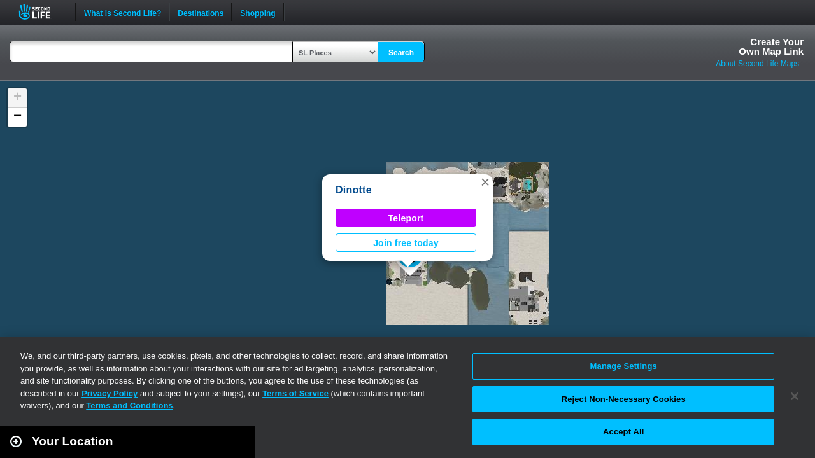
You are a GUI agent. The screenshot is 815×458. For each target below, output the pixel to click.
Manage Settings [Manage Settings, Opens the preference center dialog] (623, 366)
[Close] (795, 396)
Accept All (623, 431)
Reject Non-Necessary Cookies (624, 399)
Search (401, 52)
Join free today (406, 243)
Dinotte (354, 189)
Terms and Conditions (129, 405)
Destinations (200, 12)
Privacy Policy (110, 393)
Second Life (42, 11)
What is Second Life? (122, 12)
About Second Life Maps (757, 63)
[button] (485, 182)
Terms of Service (295, 393)
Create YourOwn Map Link (771, 46)
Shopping (257, 12)
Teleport (406, 218)
